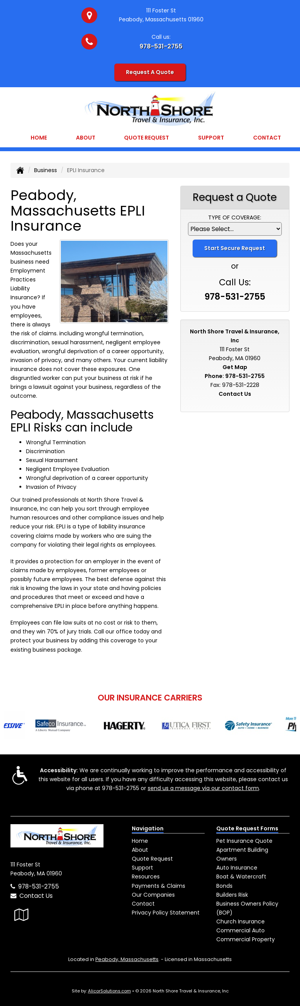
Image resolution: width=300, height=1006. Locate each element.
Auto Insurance (236, 867)
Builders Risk (232, 895)
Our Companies (153, 895)
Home (39, 137)
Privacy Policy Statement (166, 912)
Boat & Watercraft (241, 876)
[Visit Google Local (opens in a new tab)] (21, 914)
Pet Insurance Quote (244, 841)
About (85, 137)
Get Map (234, 367)
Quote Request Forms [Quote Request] (247, 828)
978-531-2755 (161, 46)
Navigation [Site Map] (148, 828)
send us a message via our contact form (203, 788)
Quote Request (152, 859)
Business (45, 170)
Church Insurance (240, 921)
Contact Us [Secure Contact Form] (235, 394)
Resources (146, 876)
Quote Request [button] (146, 137)
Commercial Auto (240, 930)
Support (142, 867)
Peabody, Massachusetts (127, 959)
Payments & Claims (158, 886)
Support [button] (211, 137)
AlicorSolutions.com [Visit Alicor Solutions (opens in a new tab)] (109, 991)
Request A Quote (150, 72)
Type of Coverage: (234, 217)
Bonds (224, 886)
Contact (267, 137)
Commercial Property (245, 939)
